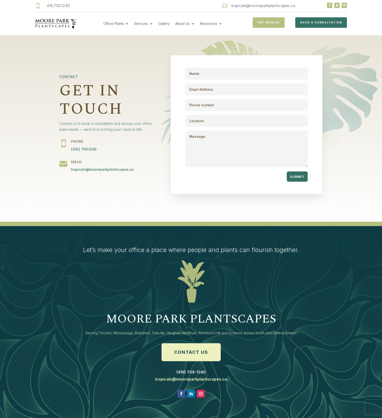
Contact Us (191, 370)
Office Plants (113, 23)
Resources (208, 23)
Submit (297, 177)
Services (141, 23)
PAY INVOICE (269, 22)
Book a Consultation (321, 22)
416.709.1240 (58, 5)
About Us (182, 23)
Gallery (164, 23)
